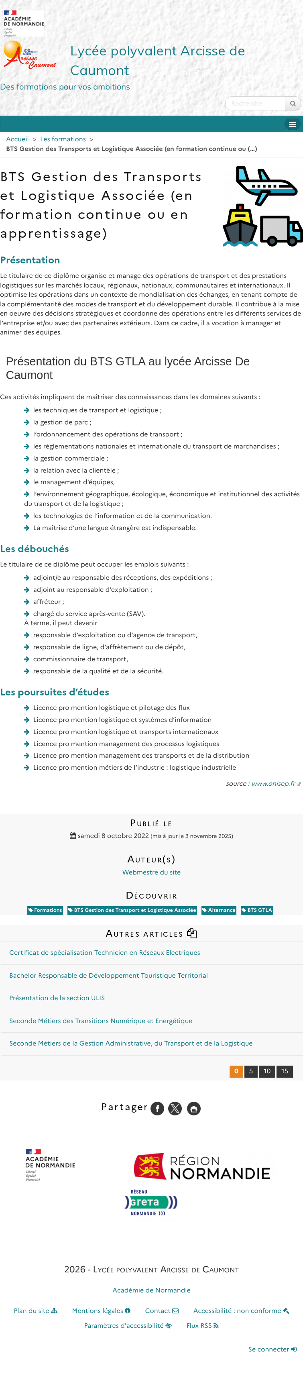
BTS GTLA (257, 910)
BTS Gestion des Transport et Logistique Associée (132, 910)
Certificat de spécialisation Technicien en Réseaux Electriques (104, 953)
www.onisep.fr (273, 784)
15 (284, 1071)
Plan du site (35, 1311)
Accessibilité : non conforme (241, 1311)
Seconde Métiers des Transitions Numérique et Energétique (101, 1021)
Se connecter (272, 1350)
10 (267, 1071)
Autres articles (152, 933)
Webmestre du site (151, 873)
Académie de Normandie (151, 1290)
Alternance (219, 910)
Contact (162, 1311)
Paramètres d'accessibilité (128, 1326)
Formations (45, 910)
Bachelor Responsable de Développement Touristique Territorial (108, 976)
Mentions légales (101, 1311)
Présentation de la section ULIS (57, 998)
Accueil (17, 139)
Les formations (63, 139)
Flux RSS (202, 1326)
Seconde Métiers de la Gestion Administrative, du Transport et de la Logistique (131, 1044)
